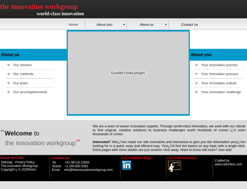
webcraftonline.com (228, 164)
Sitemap (6, 162)
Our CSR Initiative (182, 158)
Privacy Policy (25, 162)
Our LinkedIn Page (136, 158)
